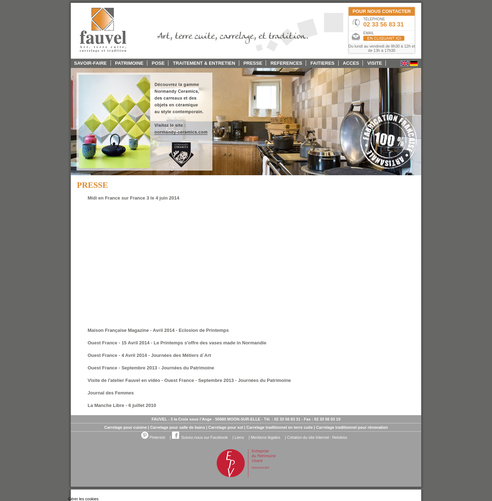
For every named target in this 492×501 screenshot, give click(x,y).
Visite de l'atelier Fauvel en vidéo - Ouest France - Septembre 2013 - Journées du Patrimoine (189, 380)
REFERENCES (286, 63)
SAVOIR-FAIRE (90, 63)
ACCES (351, 63)
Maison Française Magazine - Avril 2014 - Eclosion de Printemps (158, 330)
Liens (239, 437)
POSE (158, 63)
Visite (374, 63)
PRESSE (252, 63)
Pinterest (153, 437)
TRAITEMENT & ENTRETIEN (204, 63)
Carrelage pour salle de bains (177, 427)
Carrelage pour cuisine (125, 427)
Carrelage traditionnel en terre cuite (279, 427)
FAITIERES (322, 63)
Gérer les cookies (83, 499)
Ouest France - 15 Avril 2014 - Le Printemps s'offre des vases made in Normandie (177, 342)
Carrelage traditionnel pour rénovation (352, 427)
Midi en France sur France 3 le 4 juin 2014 (133, 198)
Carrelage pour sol (225, 427)
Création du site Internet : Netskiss (317, 437)
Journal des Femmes (111, 393)
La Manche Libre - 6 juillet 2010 (122, 405)
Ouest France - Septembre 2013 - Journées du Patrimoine (151, 367)
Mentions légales (265, 437)
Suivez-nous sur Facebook (200, 437)
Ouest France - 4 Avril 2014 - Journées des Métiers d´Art (149, 355)
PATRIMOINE (129, 63)
